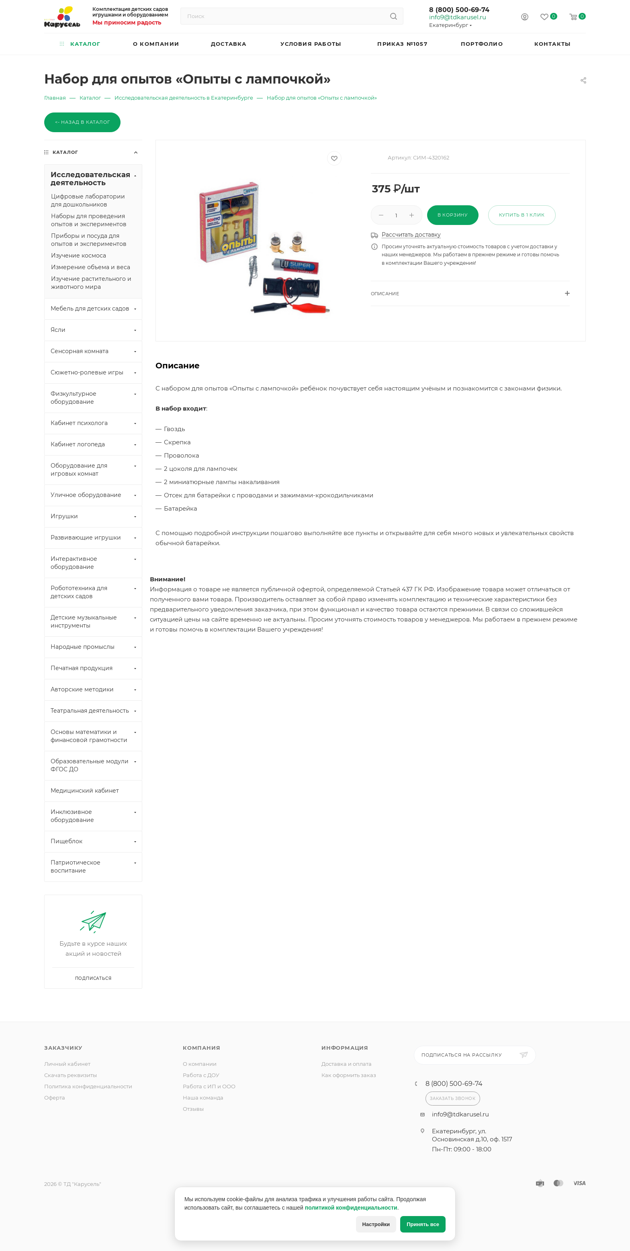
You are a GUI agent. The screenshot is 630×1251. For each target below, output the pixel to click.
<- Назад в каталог (82, 122)
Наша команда (203, 1097)
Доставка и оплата (346, 1064)
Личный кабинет (67, 1064)
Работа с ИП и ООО (209, 1086)
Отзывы (193, 1109)
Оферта (54, 1097)
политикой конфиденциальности (351, 1207)
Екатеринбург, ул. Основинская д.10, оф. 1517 (472, 1135)
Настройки (376, 1224)
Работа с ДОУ (201, 1075)
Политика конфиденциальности (88, 1086)
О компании (200, 1064)
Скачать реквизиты (70, 1075)
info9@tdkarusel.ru (457, 17)
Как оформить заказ (348, 1075)
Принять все (423, 1224)
